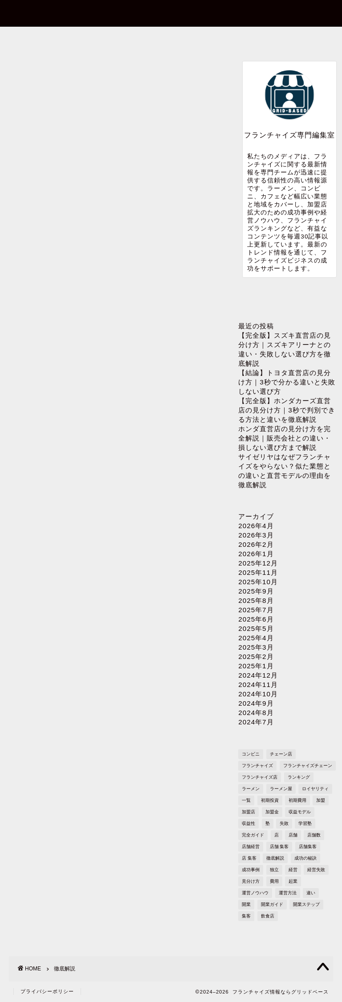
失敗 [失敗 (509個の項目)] (284, 823)
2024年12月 (258, 675)
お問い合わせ (103, 38)
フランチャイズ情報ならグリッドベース (171, 13)
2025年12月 (258, 563)
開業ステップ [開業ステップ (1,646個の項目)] (306, 904)
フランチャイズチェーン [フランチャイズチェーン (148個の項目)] (307, 765)
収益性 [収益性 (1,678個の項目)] (248, 823)
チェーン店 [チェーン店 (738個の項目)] (281, 754)
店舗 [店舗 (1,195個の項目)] (293, 834)
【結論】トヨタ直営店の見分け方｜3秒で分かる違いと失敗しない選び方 (286, 382)
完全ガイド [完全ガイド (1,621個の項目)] (253, 834)
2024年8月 (255, 712)
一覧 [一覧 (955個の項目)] (246, 800)
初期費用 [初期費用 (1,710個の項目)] (297, 800)
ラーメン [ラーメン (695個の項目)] (251, 788)
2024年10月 (258, 694)
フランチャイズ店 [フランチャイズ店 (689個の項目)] (259, 777)
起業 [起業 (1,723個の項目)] (293, 881)
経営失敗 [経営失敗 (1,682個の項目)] (316, 869)
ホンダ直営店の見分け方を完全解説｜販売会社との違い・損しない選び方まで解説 (284, 438)
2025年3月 (255, 647)
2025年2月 (255, 656)
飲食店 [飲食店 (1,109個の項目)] (267, 915)
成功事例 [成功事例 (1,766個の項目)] (251, 869)
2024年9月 (255, 703)
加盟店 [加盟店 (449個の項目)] (248, 811)
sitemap (297, 38)
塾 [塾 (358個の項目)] (267, 823)
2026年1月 (255, 554)
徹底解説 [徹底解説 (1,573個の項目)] (275, 858)
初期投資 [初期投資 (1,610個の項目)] (270, 800)
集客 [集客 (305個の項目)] (246, 915)
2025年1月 (255, 666)
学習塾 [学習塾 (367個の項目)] (305, 823)
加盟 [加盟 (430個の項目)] (320, 800)
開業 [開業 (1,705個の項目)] (246, 904)
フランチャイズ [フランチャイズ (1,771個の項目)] (257, 765)
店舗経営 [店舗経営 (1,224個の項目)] (251, 846)
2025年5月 (255, 628)
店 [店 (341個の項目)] (276, 834)
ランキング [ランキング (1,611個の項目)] (299, 777)
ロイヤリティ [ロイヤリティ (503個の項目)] (315, 788)
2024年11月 (258, 684)
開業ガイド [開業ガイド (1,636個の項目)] (272, 904)
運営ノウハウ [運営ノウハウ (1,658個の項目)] (255, 892)
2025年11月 (258, 572)
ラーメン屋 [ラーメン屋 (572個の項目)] (281, 788)
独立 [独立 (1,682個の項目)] (274, 869)
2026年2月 (255, 544)
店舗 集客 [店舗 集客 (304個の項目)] (279, 846)
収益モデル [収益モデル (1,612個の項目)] (300, 811)
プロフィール (167, 38)
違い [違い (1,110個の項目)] (310, 892)
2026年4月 (255, 525)
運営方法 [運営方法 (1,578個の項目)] (288, 892)
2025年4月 (255, 638)
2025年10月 (258, 582)
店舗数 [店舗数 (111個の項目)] (314, 834)
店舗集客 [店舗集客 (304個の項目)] (308, 846)
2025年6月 (255, 619)
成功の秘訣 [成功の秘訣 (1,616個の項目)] (305, 858)
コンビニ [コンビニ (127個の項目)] (251, 754)
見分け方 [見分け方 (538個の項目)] (251, 881)
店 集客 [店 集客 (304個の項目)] (249, 858)
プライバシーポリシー (230, 41)
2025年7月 (255, 610)
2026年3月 (255, 535)
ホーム (40, 38)
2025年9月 (255, 591)
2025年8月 (255, 600)
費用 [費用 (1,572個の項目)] (274, 881)
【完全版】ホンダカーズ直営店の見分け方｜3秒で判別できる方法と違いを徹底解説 (286, 410)
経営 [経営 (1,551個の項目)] (293, 869)
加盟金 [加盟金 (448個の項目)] (272, 811)
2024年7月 (255, 722)
